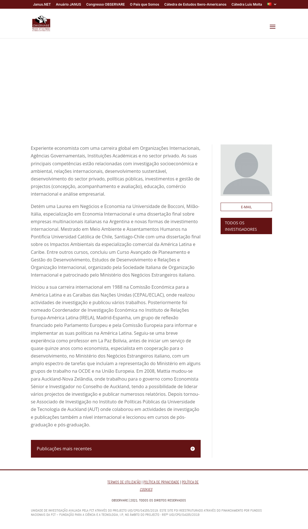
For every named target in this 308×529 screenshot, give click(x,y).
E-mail (246, 207)
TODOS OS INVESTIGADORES (241, 226)
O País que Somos (144, 4)
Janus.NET (42, 4)
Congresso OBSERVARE (105, 4)
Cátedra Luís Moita (247, 4)
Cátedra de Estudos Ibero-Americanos (195, 4)
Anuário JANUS (68, 4)
